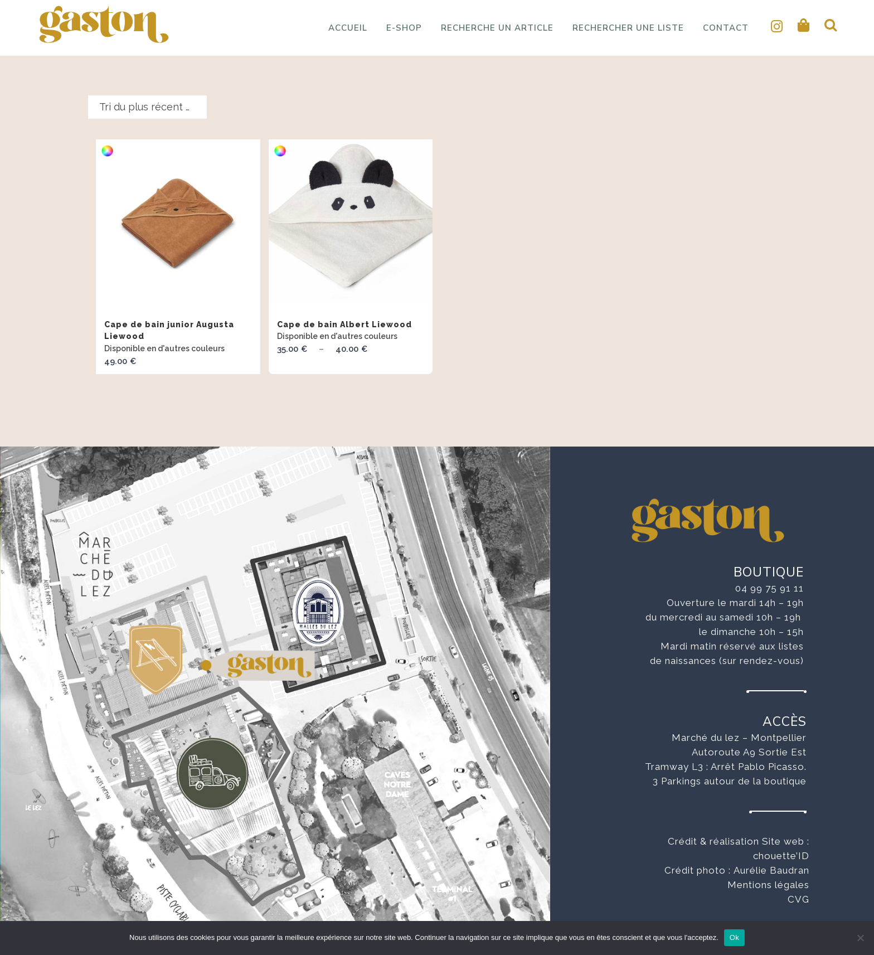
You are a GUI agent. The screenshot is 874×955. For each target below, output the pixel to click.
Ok (734, 937)
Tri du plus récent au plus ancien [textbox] (153, 107)
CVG (798, 899)
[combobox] (147, 107)
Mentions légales (768, 884)
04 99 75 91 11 (769, 588)
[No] (860, 937)
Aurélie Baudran (771, 870)
